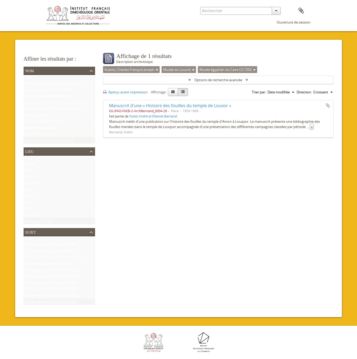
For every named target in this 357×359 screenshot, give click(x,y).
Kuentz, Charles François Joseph (49, 141)
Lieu (29, 151)
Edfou (29, 171)
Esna (28, 190)
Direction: (304, 92)
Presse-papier (301, 10)
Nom (29, 70)
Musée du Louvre (38, 222)
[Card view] (173, 92)
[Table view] (183, 92)
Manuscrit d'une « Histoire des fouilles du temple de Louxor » (170, 105)
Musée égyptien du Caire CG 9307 (51, 271)
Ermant (30, 196)
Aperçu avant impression (125, 92)
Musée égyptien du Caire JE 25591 (51, 283)
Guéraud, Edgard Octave (44, 122)
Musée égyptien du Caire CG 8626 (51, 252)
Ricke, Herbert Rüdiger (42, 128)
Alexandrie (33, 184)
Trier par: (259, 92)
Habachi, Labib (36, 116)
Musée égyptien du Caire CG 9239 (51, 245)
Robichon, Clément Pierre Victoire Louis (56, 103)
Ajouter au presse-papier (328, 105)
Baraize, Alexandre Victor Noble (49, 90)
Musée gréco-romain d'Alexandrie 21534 (56, 258)
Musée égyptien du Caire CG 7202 (51, 303)
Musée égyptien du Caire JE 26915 (51, 277)
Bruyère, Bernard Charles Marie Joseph (55, 109)
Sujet (30, 232)
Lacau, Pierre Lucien (40, 135)
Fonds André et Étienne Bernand (153, 116)
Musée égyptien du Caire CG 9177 (51, 290)
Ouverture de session (293, 22)
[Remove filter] (157, 69)
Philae (29, 203)
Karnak (30, 165)
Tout (28, 78)
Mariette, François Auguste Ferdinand (54, 84)
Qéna (29, 177)
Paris (28, 209)
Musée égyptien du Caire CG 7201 (51, 296)
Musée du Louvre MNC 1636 (47, 264)
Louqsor (31, 215)
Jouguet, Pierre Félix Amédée (47, 97)
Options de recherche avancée (218, 80)
